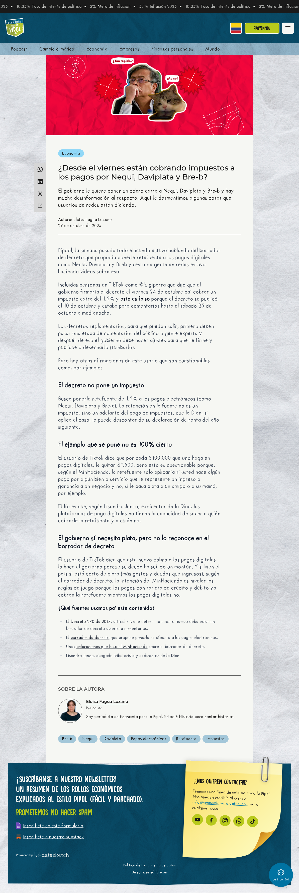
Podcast (19, 49)
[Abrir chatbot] (281, 875)
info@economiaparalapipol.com (220, 803)
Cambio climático (56, 49)
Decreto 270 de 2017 (91, 621)
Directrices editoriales (150, 872)
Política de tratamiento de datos (149, 865)
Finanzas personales (172, 49)
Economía (97, 49)
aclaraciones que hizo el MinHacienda (112, 646)
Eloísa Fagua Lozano (107, 701)
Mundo (212, 49)
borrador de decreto (90, 637)
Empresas (129, 49)
